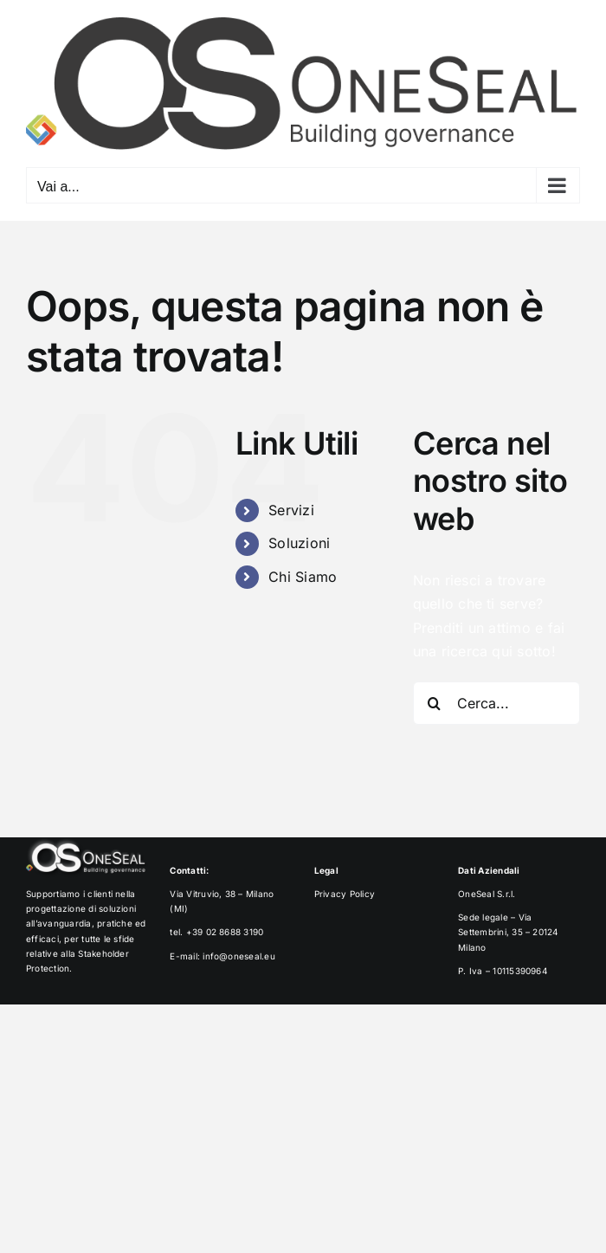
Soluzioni (299, 543)
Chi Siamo (302, 576)
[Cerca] (434, 703)
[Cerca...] (496, 703)
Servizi (291, 510)
